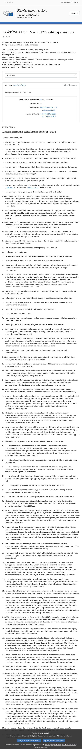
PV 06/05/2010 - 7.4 (49, 107)
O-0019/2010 (10, 187)
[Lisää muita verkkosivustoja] (70, 2)
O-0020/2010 (33, 187)
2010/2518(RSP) (19, 85)
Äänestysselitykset (49, 110)
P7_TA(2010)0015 (49, 114)
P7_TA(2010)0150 (49, 116)
